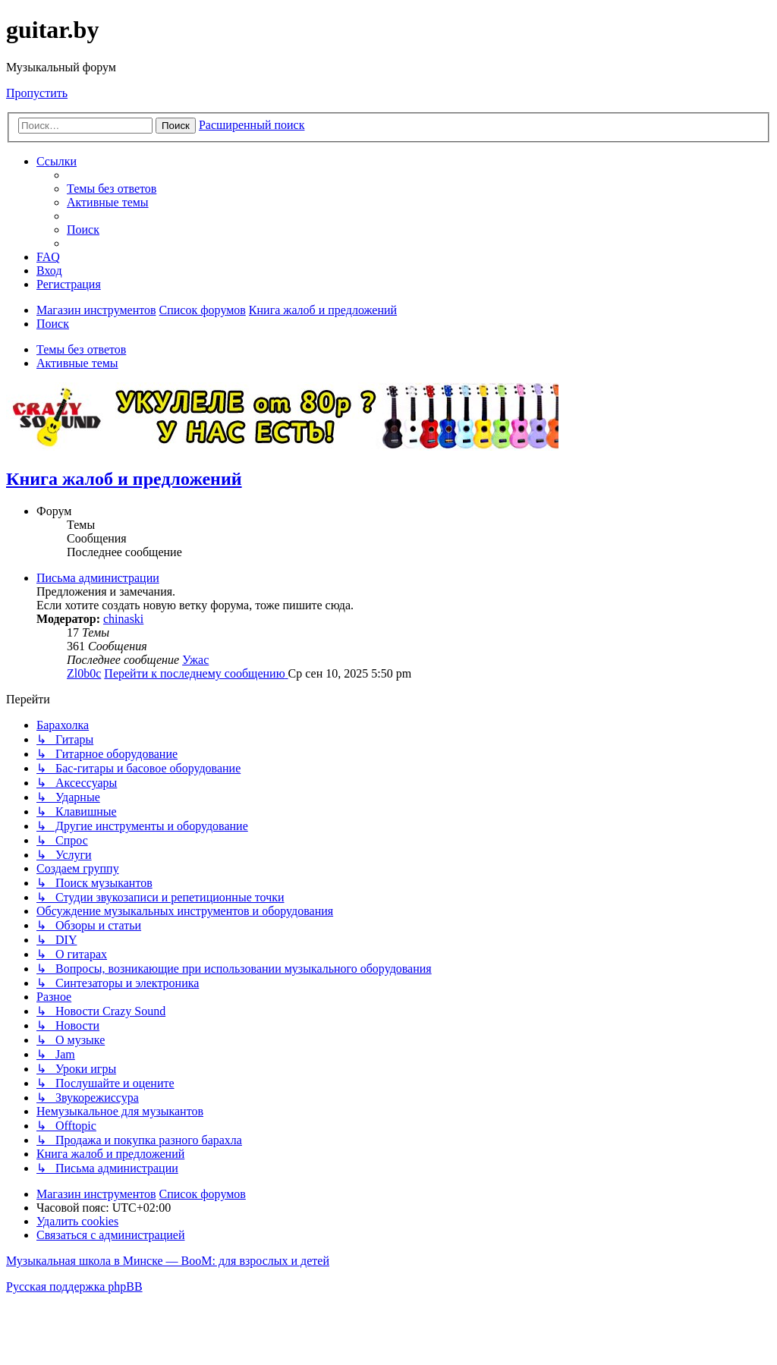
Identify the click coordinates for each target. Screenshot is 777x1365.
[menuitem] (111, 188)
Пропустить (37, 92)
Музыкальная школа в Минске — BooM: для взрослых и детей (167, 1260)
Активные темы (77, 363)
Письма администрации (97, 577)
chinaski (123, 618)
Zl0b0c (84, 673)
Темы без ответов (81, 349)
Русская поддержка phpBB (74, 1286)
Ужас (195, 659)
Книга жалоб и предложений (124, 479)
